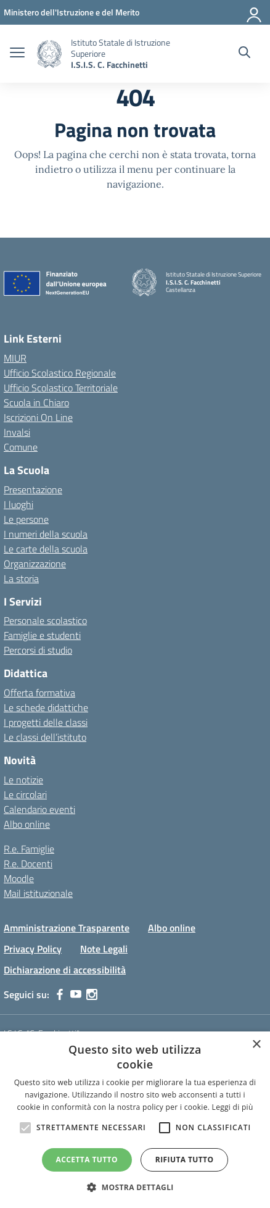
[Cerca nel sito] (244, 54)
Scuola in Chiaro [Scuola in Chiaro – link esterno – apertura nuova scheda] (36, 402)
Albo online (27, 824)
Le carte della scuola (46, 548)
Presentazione (33, 489)
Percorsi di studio (38, 650)
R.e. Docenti (28, 863)
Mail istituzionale (38, 893)
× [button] (256, 1044)
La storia (21, 578)
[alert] (135, 1119)
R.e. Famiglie (29, 848)
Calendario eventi (39, 809)
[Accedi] (254, 12)
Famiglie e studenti (42, 635)
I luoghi (18, 504)
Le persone (26, 519)
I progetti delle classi (46, 722)
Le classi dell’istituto (45, 737)
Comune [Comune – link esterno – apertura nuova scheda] (21, 446)
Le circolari (25, 794)
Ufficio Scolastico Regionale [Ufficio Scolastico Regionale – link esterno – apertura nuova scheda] (60, 372)
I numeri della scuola (46, 534)
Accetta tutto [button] (87, 1159)
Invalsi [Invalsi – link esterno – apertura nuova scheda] (17, 432)
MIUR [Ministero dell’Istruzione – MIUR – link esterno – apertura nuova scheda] (15, 358)
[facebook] (59, 994)
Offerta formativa (39, 692)
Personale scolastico (45, 620)
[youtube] (75, 994)
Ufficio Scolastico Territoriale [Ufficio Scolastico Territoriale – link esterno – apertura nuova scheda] (61, 387)
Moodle (19, 878)
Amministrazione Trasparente (66, 927)
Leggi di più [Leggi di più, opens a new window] (232, 1107)
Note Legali (104, 948)
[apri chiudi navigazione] (17, 53)
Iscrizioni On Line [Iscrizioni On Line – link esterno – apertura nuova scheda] (38, 417)
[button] (135, 1187)
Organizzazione (35, 563)
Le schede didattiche (46, 707)
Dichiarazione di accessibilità (65, 969)
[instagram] (91, 994)
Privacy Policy (33, 948)
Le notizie (23, 779)
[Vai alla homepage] (49, 54)
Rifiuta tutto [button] (184, 1159)
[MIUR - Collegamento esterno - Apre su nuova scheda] (71, 12)
